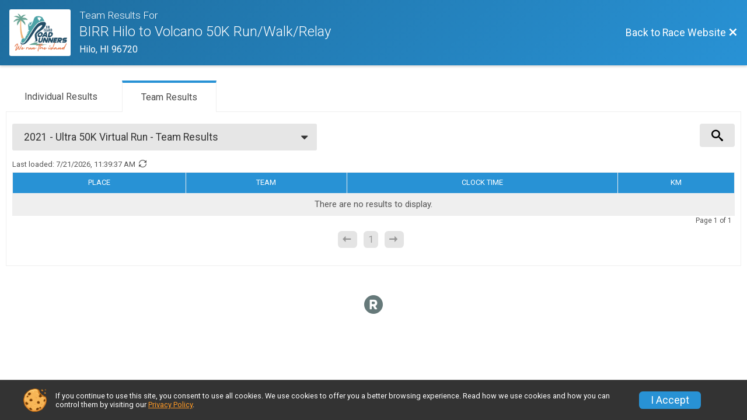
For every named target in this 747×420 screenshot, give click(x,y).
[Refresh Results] (142, 164)
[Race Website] (44, 32)
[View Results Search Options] (717, 135)
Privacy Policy (170, 404)
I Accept (670, 400)
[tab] (61, 95)
